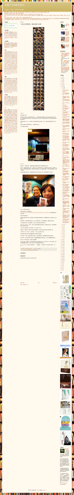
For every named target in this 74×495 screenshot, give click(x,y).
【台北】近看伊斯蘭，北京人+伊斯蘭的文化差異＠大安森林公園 (65, 153)
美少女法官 (7, 124)
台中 (16, 54)
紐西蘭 (11, 92)
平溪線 (17, 17)
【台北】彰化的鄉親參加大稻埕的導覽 (65, 190)
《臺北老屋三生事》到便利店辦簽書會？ (65, 171)
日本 (12, 78)
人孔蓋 (15, 36)
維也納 (42, 15)
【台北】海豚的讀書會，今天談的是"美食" (65, 94)
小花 (15, 119)
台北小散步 (11, 47)
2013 (62, 248)
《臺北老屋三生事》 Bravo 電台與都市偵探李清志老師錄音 (65, 136)
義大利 (12, 79)
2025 (62, 78)
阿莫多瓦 (7, 119)
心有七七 (12, 109)
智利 (42, 14)
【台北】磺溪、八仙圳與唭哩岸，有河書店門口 (65, 206)
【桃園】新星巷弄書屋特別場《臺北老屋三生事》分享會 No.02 (65, 120)
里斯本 (65, 15)
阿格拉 (7, 63)
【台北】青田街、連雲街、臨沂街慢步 (65, 177)
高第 (13, 125)
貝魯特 (8, 66)
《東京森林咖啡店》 (65, 106)
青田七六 (35, 12)
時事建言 (8, 44)
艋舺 (14, 102)
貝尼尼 (9, 126)
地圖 (33, 12)
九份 (23, 17)
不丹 (27, 14)
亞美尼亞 (22, 14)
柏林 (48, 15)
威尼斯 (29, 15)
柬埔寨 (9, 81)
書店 (35, 18)
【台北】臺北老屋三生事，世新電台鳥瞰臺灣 (65, 100)
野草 (39, 12)
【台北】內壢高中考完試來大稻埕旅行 (65, 108)
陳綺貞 (10, 125)
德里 (13, 62)
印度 (25, 14)
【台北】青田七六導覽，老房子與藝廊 (65, 134)
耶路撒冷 (13, 63)
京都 (12, 15)
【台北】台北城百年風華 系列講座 (65, 115)
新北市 (11, 52)
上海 (7, 15)
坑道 (26, 18)
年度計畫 (26, 12)
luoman (38, 490)
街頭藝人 (39, 18)
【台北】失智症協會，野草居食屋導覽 (65, 185)
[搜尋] (11, 25)
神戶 (16, 15)
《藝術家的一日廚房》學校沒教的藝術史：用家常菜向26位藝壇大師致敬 (65, 202)
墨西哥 (14, 90)
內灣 (10, 105)
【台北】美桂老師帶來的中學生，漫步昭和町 (65, 123)
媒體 (21, 12)
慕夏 (33, 19)
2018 (62, 241)
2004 (62, 262)
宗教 (46, 18)
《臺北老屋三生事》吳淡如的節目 (65, 169)
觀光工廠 (59, 18)
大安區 (14, 17)
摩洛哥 (34, 14)
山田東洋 (6, 127)
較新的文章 (22, 282)
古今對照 (7, 36)
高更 (28, 19)
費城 (16, 62)
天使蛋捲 (13, 114)
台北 (5, 17)
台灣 (5, 78)
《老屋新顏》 (64, 110)
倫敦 (36, 15)
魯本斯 (19, 19)
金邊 (15, 64)
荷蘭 (10, 88)
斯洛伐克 (30, 14)
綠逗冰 (30, 12)
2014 (62, 247)
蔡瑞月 (7, 117)
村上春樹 (5, 126)
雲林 (10, 62)
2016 (62, 244)
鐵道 (23, 18)
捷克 (10, 80)
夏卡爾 (35, 19)
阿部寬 (16, 116)
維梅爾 (16, 123)
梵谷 (30, 19)
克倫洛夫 (5, 65)
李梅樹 (10, 127)
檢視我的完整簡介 (63, 484)
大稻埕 (8, 17)
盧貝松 (12, 121)
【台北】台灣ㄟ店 (65, 155)
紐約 (67, 15)
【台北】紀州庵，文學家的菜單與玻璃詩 (65, 222)
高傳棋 (5, 122)
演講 (16, 12)
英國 (16, 79)
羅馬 (27, 15)
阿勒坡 (11, 66)
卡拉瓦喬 (15, 19)
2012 (62, 250)
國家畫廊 (38, 15)
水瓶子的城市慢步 (14, 5)
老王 (10, 124)
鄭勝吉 (10, 120)
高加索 (19, 14)
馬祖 (29, 17)
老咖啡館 (9, 18)
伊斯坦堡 (21, 15)
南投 (8, 103)
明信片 (48, 18)
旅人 (41, 18)
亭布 (7, 68)
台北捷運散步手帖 (13, 46)
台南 (24, 17)
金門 (28, 17)
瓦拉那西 (7, 62)
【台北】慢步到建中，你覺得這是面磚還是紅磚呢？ (65, 174)
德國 (14, 80)
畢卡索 (38, 19)
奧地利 (16, 81)
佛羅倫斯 (32, 15)
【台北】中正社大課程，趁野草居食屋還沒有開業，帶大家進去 (65, 196)
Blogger (44, 490)
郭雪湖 (41, 19)
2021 (62, 84)
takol (15, 125)
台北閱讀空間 (21, 13)
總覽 (5, 12)
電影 (51, 18)
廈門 (13, 65)
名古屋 (13, 60)
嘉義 (10, 103)
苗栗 (13, 103)
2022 (62, 83)
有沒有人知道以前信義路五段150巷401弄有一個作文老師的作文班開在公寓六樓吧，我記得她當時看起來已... (65, 69)
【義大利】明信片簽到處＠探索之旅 (67, 46)
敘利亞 (11, 14)
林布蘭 (13, 127)
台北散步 (20, 18)
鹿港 (13, 104)
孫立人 (10, 123)
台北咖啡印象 (6, 46)
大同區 (11, 17)
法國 (7, 79)
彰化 (7, 104)
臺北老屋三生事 (11, 13)
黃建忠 (14, 120)
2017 (62, 242)
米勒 (21, 19)
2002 (62, 265)
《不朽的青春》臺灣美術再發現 (65, 209)
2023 (62, 81)
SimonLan (11, 119)
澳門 (16, 61)
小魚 (13, 110)
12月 (63, 87)
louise (5, 118)
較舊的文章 (55, 282)
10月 (63, 224)
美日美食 (15, 37)
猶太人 (8, 121)
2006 (62, 259)
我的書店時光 (6, 47)
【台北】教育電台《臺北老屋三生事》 (65, 112)
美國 (16, 78)
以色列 (5, 14)
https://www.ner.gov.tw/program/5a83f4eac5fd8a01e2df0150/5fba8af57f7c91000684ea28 (35, 212)
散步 (5, 43)
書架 (12, 33)
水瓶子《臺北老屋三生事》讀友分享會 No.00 (65, 179)
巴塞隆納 (61, 15)
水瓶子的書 (6, 13)
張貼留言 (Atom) (25, 284)
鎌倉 (13, 58)
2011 (62, 251)
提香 (13, 123)
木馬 (16, 112)
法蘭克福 (54, 15)
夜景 (11, 35)
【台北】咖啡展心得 (65, 164)
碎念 (8, 33)
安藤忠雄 (12, 118)
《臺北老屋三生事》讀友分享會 (65, 182)
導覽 (18, 12)
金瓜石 (20, 17)
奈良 (14, 15)
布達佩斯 (9, 65)
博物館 (62, 18)
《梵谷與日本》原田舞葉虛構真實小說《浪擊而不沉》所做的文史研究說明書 (65, 216)
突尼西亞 (14, 91)
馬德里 (58, 15)
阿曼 (8, 14)
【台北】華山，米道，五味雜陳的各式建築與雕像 (65, 97)
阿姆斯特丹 (15, 66)
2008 (62, 256)
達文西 (13, 126)
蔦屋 (11, 36)
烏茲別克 (11, 91)
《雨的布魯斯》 (64, 105)
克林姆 (16, 122)
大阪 (6, 59)
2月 (62, 236)
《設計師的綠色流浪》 (65, 90)
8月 (62, 227)
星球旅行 (41, 12)
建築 (13, 32)
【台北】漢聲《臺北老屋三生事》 (65, 143)
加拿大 (8, 90)
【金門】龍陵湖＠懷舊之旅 (67, 25)
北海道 (37, 14)
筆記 (5, 35)
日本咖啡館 (17, 18)
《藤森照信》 (64, 91)
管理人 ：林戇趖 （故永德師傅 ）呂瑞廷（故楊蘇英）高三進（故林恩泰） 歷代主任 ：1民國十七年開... (65, 62)
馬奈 (24, 19)
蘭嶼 (12, 105)
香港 (9, 59)
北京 (5, 15)
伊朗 (16, 14)
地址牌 (14, 34)
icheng (13, 122)
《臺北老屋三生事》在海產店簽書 (65, 193)
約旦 (10, 63)
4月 (62, 233)
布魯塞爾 (10, 67)
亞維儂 (6, 67)
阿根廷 (7, 91)
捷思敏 (12, 115)
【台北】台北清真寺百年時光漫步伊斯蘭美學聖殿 (65, 149)
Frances (15, 117)
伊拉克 (8, 92)
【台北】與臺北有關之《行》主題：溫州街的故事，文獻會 (65, 187)
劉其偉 (11, 128)
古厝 (30, 18)
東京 (9, 15)
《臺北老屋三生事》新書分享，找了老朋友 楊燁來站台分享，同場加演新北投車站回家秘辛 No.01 (65, 161)
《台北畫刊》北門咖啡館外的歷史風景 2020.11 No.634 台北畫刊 (65, 212)
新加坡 (13, 67)
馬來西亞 (9, 89)
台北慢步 (16, 13)
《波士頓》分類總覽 (64, 29)
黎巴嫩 (14, 14)
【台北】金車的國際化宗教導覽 (65, 158)
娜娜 (8, 118)
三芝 (8, 105)
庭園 (25, 18)
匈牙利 (13, 89)
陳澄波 (44, 19)
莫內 (26, 19)
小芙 (12, 116)
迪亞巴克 (12, 64)
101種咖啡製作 (6, 37)
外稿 (14, 12)
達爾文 (6, 125)
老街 (28, 18)
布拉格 (45, 15)
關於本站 (8, 12)
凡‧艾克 (7, 128)
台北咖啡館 (6, 18)
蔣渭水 (5, 114)
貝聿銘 (16, 124)
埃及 (10, 90)
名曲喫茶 (13, 18)
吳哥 (18, 15)
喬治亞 (5, 89)
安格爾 (14, 128)
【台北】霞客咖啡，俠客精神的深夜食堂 (65, 145)
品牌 (36, 18)
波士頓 (5, 58)
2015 (62, 245)
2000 (62, 268)
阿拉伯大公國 (14, 88)
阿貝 (11, 113)
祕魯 (39, 14)
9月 (62, 225)
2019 (62, 239)
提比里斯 (10, 68)
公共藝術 (43, 18)
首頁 (48, 12)
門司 (12, 59)
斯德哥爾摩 (14, 68)
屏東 (7, 102)
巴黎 (24, 15)
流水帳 (23, 12)
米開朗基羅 (8, 19)
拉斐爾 (12, 19)
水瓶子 (11, 12)
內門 (6, 105)
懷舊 (31, 18)
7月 (62, 228)
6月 (62, 230)
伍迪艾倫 (54, 18)
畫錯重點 (11, 37)
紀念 (16, 33)
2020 (62, 86)
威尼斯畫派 (66, 18)
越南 (5, 90)
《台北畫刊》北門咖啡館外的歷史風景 (65, 220)
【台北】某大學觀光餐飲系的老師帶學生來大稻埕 (65, 126)
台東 (26, 17)
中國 (7, 80)
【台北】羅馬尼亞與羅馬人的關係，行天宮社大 (65, 140)
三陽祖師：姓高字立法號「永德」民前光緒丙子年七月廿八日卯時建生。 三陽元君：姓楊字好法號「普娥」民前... (65, 55)
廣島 (6, 57)
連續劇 (57, 18)
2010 (62, 253)
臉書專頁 (45, 12)
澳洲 (15, 89)
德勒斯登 (50, 15)
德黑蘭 (9, 64)
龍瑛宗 (47, 19)
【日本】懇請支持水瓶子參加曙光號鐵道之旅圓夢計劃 (67, 33)
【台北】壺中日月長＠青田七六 (65, 131)
